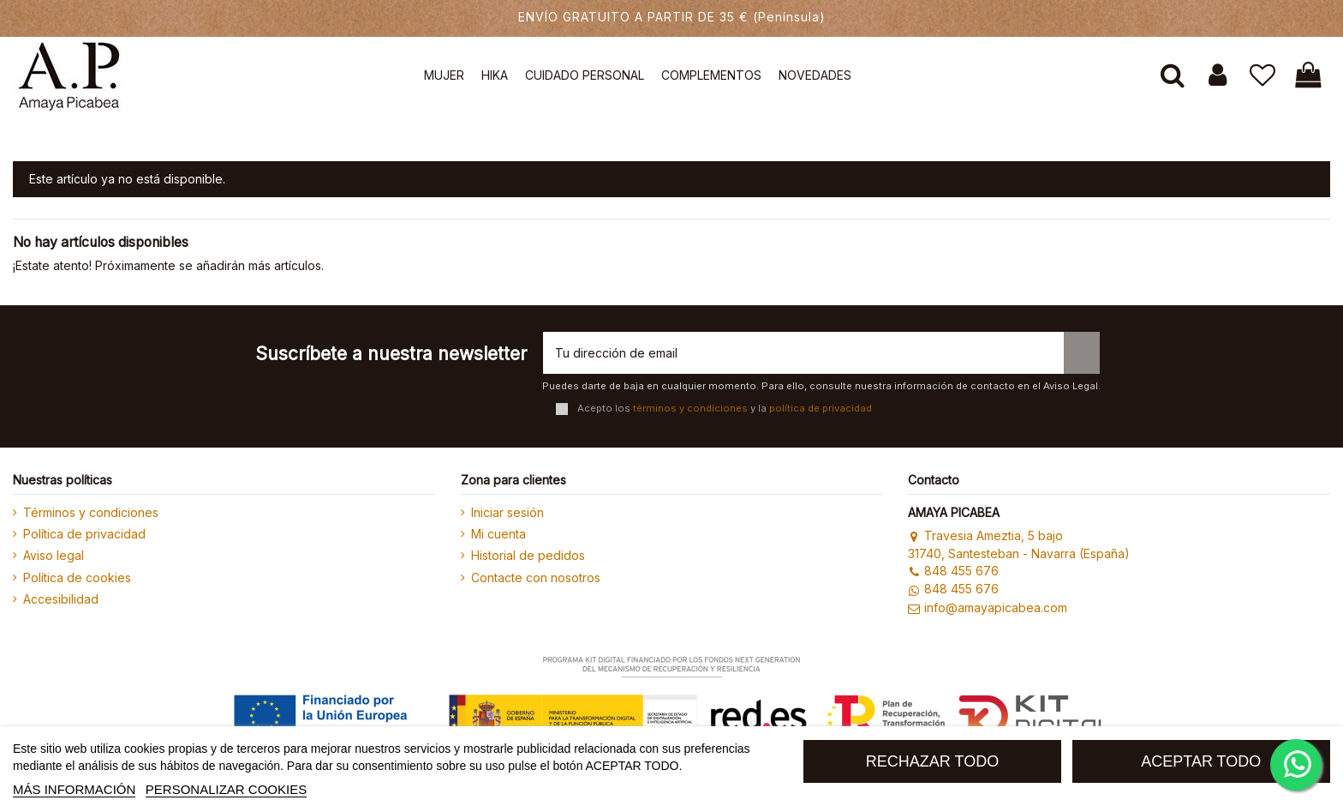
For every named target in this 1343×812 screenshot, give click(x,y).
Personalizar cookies (226, 789)
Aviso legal (53, 555)
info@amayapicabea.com (987, 607)
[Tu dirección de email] (803, 353)
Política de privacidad (84, 533)
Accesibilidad (60, 599)
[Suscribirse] (1082, 353)
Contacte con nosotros (535, 577)
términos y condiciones (690, 408)
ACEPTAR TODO (1201, 761)
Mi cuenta (498, 533)
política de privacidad (820, 408)
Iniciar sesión (507, 512)
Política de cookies (77, 577)
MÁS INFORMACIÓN (74, 789)
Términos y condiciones (90, 512)
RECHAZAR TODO (932, 761)
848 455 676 (953, 570)
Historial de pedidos (528, 555)
